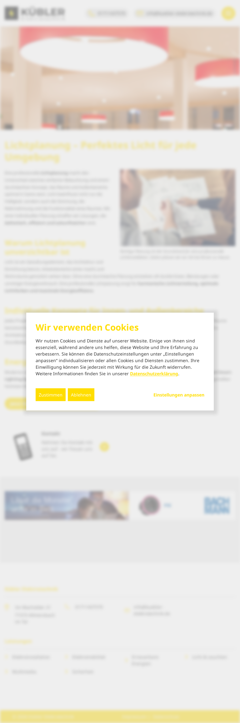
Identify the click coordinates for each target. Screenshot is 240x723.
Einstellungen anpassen (178, 394)
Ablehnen (81, 394)
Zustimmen (50, 394)
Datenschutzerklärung (154, 373)
